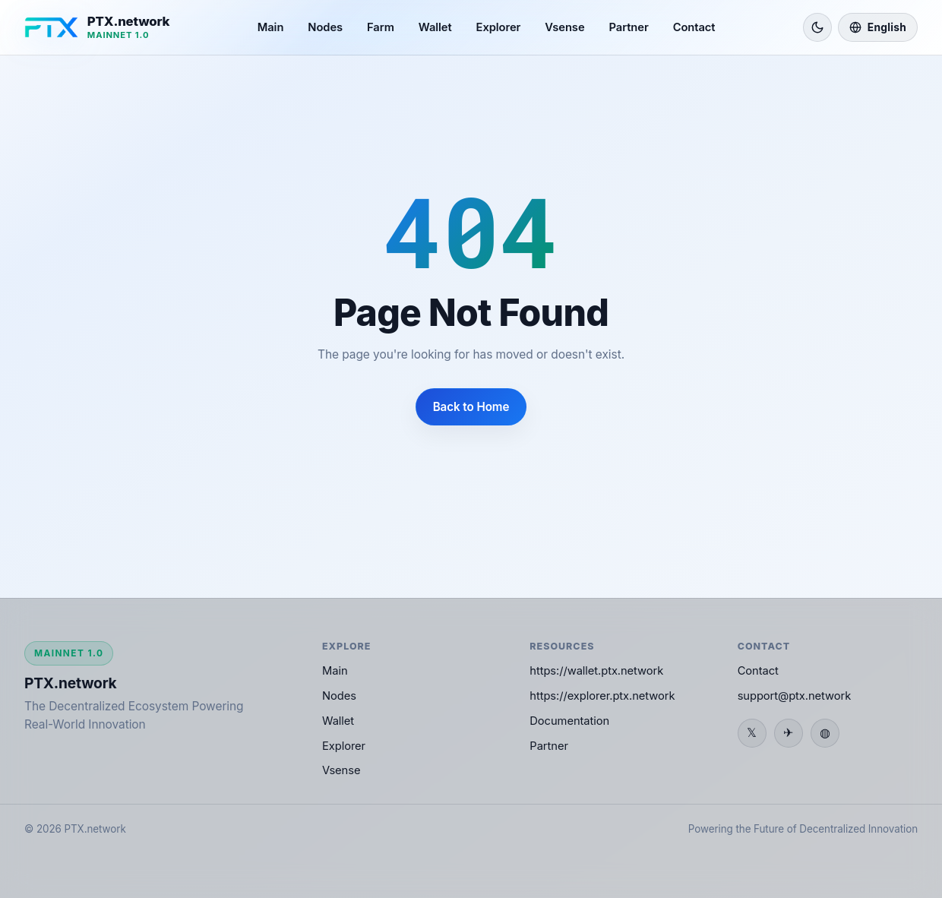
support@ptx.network (795, 696)
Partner (629, 27)
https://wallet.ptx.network (596, 671)
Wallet (435, 27)
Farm (380, 27)
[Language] (878, 27)
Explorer (498, 27)
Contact (694, 27)
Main (271, 27)
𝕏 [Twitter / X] (752, 732)
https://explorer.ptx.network (602, 696)
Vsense (564, 27)
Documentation (569, 721)
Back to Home (471, 407)
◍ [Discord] (825, 732)
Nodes (325, 27)
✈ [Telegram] (788, 732)
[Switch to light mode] (817, 27)
